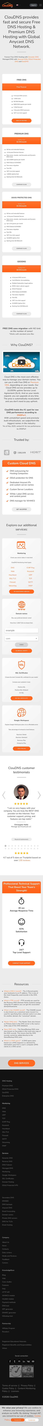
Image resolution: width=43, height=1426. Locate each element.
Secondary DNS (8, 1197)
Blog (4, 1275)
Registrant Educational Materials (14, 1341)
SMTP (30, 582)
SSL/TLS (12, 578)
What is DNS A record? (12, 991)
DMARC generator (9, 1312)
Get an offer (21, 509)
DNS (12, 568)
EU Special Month (21, 651)
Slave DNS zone (10, 1029)
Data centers (7, 1252)
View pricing (21, 748)
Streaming (12, 586)
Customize (31, 1420)
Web (12, 571)
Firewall (13, 582)
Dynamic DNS (33, 57)
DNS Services (21, 1063)
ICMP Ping (30, 568)
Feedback (5, 1259)
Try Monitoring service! (21, 591)
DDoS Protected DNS (10, 1089)
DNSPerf (21, 415)
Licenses (15, 1391)
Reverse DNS (7, 1161)
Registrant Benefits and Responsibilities (17, 1345)
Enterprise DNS (8, 1096)
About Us (5, 1242)
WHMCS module (8, 1295)
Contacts (5, 1249)
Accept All (17, 1420)
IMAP (30, 586)
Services (5, 1153)
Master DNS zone (10, 1022)
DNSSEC (5, 1201)
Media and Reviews (9, 1256)
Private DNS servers (9, 1218)
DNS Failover (7, 1165)
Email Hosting (7, 1225)
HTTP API (6, 1292)
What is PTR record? (11, 1000)
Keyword (30, 571)
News (4, 1245)
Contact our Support (21, 963)
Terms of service (9, 1385)
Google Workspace (9, 1175)
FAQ (3, 1289)
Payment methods (9, 1302)
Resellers (5, 1332)
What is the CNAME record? (14, 1010)
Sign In (33, 5)
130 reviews (24, 860)
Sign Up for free (21, 120)
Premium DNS (7, 1086)
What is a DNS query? (12, 1041)
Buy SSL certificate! (21, 698)
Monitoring (6, 1103)
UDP (30, 575)
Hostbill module (8, 1299)
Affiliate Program (8, 1328)
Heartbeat (12, 575)
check (21, 645)
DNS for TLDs (7, 1221)
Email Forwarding (8, 1211)
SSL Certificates (8, 1178)
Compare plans (21, 184)
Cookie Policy (8, 1388)
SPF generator (7, 1309)
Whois (4, 1348)
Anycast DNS (23, 59)
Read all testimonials (21, 839)
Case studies (7, 1282)
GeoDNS (25, 61)
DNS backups (7, 1204)
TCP (30, 578)
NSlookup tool (7, 1316)
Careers (5, 1263)
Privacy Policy (27, 1385)
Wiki (4, 1278)
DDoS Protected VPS (10, 1185)
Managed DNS (7, 1168)
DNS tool (5, 1306)
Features (5, 1285)
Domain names (7, 1215)
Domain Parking (8, 1182)
